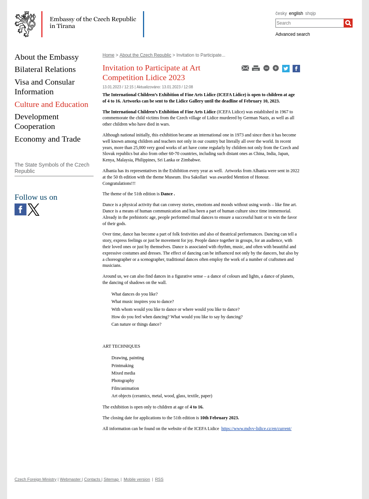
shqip (310, 13)
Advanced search (292, 34)
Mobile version (137, 479)
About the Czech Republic (145, 55)
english (296, 13)
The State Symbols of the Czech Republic (52, 168)
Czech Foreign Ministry (35, 479)
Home (108, 55)
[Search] (348, 23)
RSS (159, 479)
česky (281, 13)
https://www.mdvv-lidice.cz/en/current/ (256, 428)
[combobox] (309, 23)
